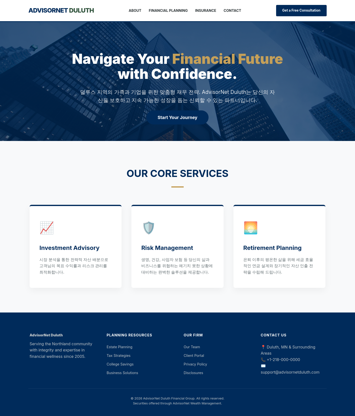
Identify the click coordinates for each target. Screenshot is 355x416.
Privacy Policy (195, 364)
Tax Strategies (119, 355)
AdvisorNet (61, 10)
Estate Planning (120, 347)
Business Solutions (122, 373)
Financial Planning (168, 10)
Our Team (192, 347)
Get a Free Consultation (301, 10)
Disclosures (193, 373)
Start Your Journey (177, 117)
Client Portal (194, 355)
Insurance (205, 10)
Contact (232, 10)
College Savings (120, 364)
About (135, 10)
